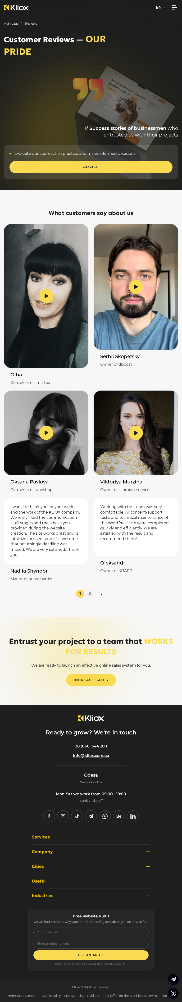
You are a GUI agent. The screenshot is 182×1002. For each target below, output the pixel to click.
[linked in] (133, 816)
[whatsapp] (105, 816)
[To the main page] (16, 7)
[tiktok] (77, 816)
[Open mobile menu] (174, 7)
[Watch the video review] (46, 296)
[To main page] (91, 718)
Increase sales (91, 680)
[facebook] (49, 816)
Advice (91, 167)
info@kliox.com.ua (91, 755)
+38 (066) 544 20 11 (91, 746)
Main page (11, 23)
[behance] (119, 816)
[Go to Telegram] (173, 979)
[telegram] (91, 816)
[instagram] (63, 816)
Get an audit (91, 955)
